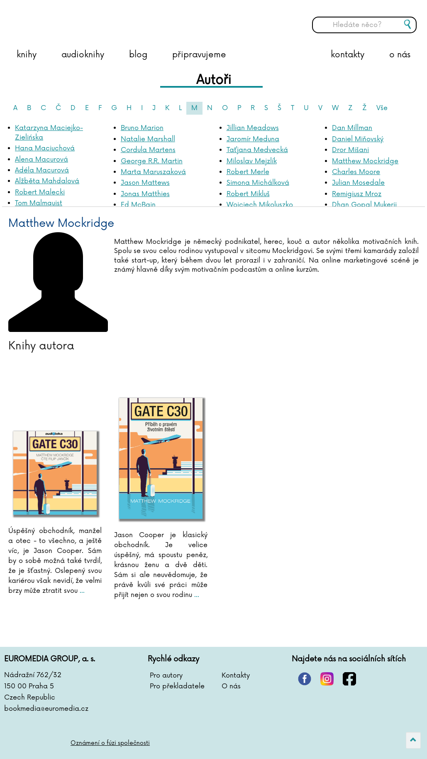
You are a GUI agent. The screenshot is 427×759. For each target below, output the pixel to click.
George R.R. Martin (152, 161)
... (81, 591)
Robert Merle (248, 172)
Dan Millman (352, 128)
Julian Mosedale (358, 183)
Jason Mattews (145, 183)
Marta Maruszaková (153, 172)
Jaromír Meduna (253, 139)
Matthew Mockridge (365, 161)
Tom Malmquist (38, 203)
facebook (349, 678)
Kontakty (236, 675)
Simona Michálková (258, 183)
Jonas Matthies (145, 194)
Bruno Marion (142, 128)
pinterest (304, 678)
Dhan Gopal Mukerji (364, 205)
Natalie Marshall (148, 139)
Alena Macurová (41, 159)
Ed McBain (138, 205)
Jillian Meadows (253, 128)
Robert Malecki (40, 192)
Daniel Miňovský (357, 139)
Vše (382, 108)
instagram (327, 678)
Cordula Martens (148, 150)
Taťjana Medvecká (257, 150)
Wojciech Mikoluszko (260, 205)
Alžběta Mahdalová (47, 181)
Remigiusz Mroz (356, 194)
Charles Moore (356, 172)
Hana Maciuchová (45, 148)
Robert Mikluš (248, 194)
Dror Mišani (350, 150)
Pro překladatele (177, 686)
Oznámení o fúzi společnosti (110, 743)
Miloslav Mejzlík (252, 161)
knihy (27, 55)
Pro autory (166, 675)
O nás (231, 686)
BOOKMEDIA (89, 18)
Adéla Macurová (42, 170)
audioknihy (82, 55)
